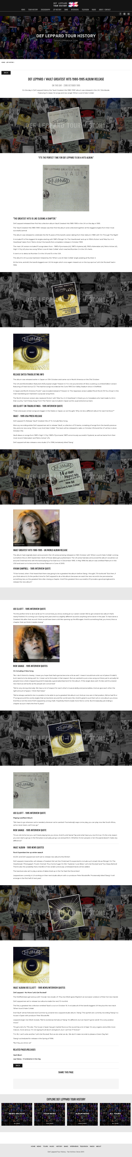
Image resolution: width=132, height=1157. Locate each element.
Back (6, 73)
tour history (33, 9)
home (3, 62)
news (23, 9)
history (59, 1146)
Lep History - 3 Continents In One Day (27, 1059)
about (98, 1146)
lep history (57, 9)
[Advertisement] (114, 64)
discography (45, 9)
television (85, 9)
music (52, 1146)
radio (94, 9)
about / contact (105, 9)
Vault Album (17, 1055)
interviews (75, 9)
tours (45, 1146)
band (66, 9)
